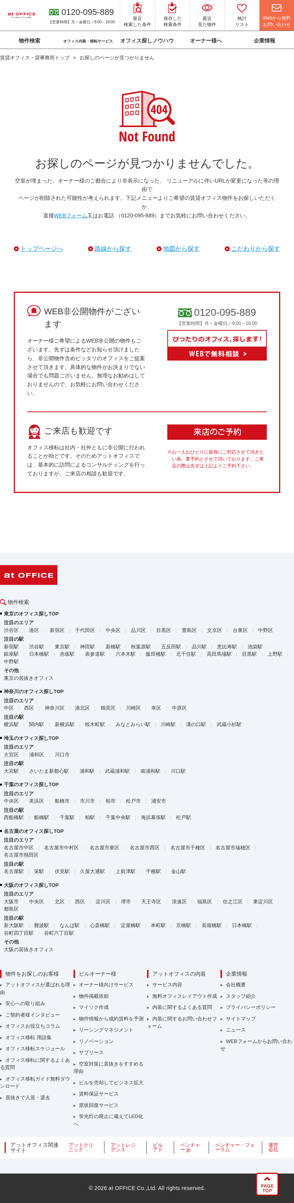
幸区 (156, 708)
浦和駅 (87, 771)
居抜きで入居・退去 (27, 1097)
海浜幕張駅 (153, 817)
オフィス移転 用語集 (28, 1037)
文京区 (214, 630)
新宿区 (57, 630)
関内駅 (36, 724)
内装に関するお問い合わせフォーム (182, 1022)
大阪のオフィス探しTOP (31, 885)
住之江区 (233, 901)
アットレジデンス (123, 1147)
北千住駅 (186, 654)
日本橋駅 (39, 654)
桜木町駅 (95, 724)
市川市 (87, 801)
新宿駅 (11, 647)
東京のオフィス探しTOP (31, 614)
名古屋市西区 (145, 847)
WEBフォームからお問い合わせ (256, 1045)
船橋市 (62, 801)
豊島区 (189, 630)
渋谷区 (11, 630)
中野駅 (11, 661)
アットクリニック (81, 1147)
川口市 (62, 754)
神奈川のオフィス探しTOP (34, 691)
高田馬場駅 (219, 654)
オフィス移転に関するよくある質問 (35, 1064)
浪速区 (179, 901)
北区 (60, 901)
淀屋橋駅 (130, 925)
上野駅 (275, 654)
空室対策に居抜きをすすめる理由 (109, 1067)
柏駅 (90, 817)
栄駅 (39, 871)
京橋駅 (183, 925)
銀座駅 (11, 654)
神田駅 (87, 647)
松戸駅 (183, 817)
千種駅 (153, 871)
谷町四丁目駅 (19, 933)
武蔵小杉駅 (229, 724)
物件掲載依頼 (94, 996)
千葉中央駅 (118, 817)
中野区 (265, 630)
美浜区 (36, 801)
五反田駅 (171, 647)
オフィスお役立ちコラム (32, 1026)
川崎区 (133, 708)
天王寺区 (151, 901)
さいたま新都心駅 (49, 771)
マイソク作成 (94, 1007)
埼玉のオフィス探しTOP (31, 738)
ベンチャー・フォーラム (235, 1147)
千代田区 (85, 630)
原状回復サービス (99, 1105)
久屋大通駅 (92, 871)
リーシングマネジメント (106, 1030)
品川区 (138, 630)
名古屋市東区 (104, 847)
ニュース (236, 1030)
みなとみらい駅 (133, 724)
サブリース (91, 1052)
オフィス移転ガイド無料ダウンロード (35, 1082)
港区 (34, 630)
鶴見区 (108, 708)
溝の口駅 (196, 724)
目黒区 (163, 630)
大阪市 (11, 901)
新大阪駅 (14, 925)
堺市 (126, 901)
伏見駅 (62, 871)
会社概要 (236, 985)
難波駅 (41, 925)
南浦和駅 (150, 771)
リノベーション (96, 1041)
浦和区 (36, 754)
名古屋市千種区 (187, 847)
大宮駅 (11, 771)
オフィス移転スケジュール (35, 1048)
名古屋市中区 (19, 847)
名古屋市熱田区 (21, 855)
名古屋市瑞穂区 (233, 847)
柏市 (111, 801)
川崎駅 (168, 724)
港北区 (82, 708)
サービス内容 (167, 985)
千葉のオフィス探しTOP (31, 784)
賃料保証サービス (99, 1094)
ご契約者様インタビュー (32, 1015)
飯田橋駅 (156, 654)
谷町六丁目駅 (59, 933)
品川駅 (199, 647)
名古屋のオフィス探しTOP (34, 831)
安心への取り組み (25, 1003)
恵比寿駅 (227, 647)
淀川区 (103, 901)
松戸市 (133, 801)
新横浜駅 (65, 724)
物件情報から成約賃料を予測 (111, 1019)
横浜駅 (11, 724)
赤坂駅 (67, 654)
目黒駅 (249, 654)
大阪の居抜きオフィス (29, 949)
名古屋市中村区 (61, 847)
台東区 (240, 630)
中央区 (113, 630)
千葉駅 (67, 817)
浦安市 (158, 801)
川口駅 (178, 771)
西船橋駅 (14, 817)
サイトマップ (241, 1019)
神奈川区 (55, 708)
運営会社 (273, 1147)
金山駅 (178, 871)
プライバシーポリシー (251, 1007)
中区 (9, 708)
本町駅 (158, 925)
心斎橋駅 (100, 925)
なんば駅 (70, 925)
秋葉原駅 (141, 647)
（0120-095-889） (138, 215)
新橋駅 (113, 647)
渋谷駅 (36, 647)
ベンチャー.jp (190, 1147)
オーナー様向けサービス (106, 985)
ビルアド (158, 1147)
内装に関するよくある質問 (182, 1007)
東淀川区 (263, 901)
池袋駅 (255, 647)
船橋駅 (41, 817)
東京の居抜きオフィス (29, 678)
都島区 (11, 909)
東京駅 (62, 647)
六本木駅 (126, 654)
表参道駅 (95, 654)
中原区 (179, 708)
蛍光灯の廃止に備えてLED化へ (108, 1120)
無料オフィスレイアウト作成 (184, 996)
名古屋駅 (14, 871)
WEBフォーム (71, 215)
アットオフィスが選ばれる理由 (35, 988)
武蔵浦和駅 (117, 771)
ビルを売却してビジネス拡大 (111, 1082)
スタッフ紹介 (241, 996)
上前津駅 (126, 871)
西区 (29, 708)
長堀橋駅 (212, 925)
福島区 (204, 901)
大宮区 (11, 754)
